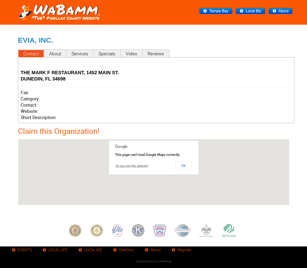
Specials (107, 54)
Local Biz (253, 11)
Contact (31, 54)
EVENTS (25, 249)
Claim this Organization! (59, 131)
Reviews (156, 54)
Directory (126, 249)
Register (184, 249)
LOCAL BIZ (93, 249)
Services (79, 54)
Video (131, 54)
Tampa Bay (218, 11)
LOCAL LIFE (58, 249)
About (283, 11)
